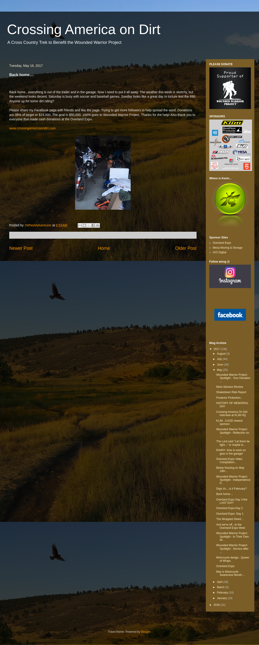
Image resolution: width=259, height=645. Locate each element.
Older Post (186, 248)
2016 (217, 604)
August (221, 353)
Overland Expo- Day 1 (230, 513)
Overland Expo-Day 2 (229, 508)
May (220, 370)
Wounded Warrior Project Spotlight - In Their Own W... (232, 537)
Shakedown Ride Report (231, 392)
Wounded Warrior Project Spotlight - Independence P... (233, 480)
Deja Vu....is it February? (231, 488)
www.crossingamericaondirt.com (32, 128)
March (221, 587)
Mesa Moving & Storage (227, 247)
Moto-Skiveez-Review (229, 386)
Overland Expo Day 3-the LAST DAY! (231, 501)
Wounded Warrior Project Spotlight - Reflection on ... (232, 433)
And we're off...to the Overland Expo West (230, 526)
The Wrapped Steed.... (230, 519)
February (223, 592)
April (220, 582)
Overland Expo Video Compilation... (229, 460)
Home (104, 248)
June (220, 364)
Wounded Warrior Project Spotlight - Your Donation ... (233, 378)
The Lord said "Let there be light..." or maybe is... (233, 443)
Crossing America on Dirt (83, 29)
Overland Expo (222, 242)
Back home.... (224, 494)
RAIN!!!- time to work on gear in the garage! (231, 452)
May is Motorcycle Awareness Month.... (230, 573)
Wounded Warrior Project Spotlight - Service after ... (232, 549)
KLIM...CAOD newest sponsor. (229, 422)
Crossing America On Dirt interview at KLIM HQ (231, 413)
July (220, 359)
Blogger (145, 631)
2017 (217, 349)
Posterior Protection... (229, 397)
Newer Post (21, 248)
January (222, 598)
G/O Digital (219, 252)
